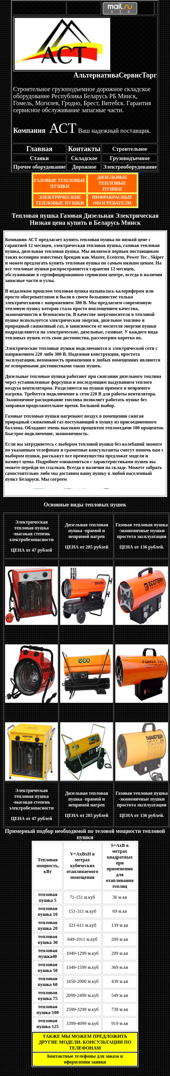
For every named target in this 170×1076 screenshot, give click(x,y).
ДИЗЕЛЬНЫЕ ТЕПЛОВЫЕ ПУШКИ (112, 183)
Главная (39, 149)
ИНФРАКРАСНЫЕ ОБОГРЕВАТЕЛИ (112, 200)
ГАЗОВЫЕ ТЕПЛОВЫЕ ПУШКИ (60, 183)
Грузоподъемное (130, 158)
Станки (39, 158)
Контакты (84, 149)
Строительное (129, 149)
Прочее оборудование (39, 167)
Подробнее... (116, 366)
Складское (84, 158)
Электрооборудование (130, 167)
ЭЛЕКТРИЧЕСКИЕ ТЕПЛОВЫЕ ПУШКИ (60, 200)
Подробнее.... (129, 405)
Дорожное (84, 167)
